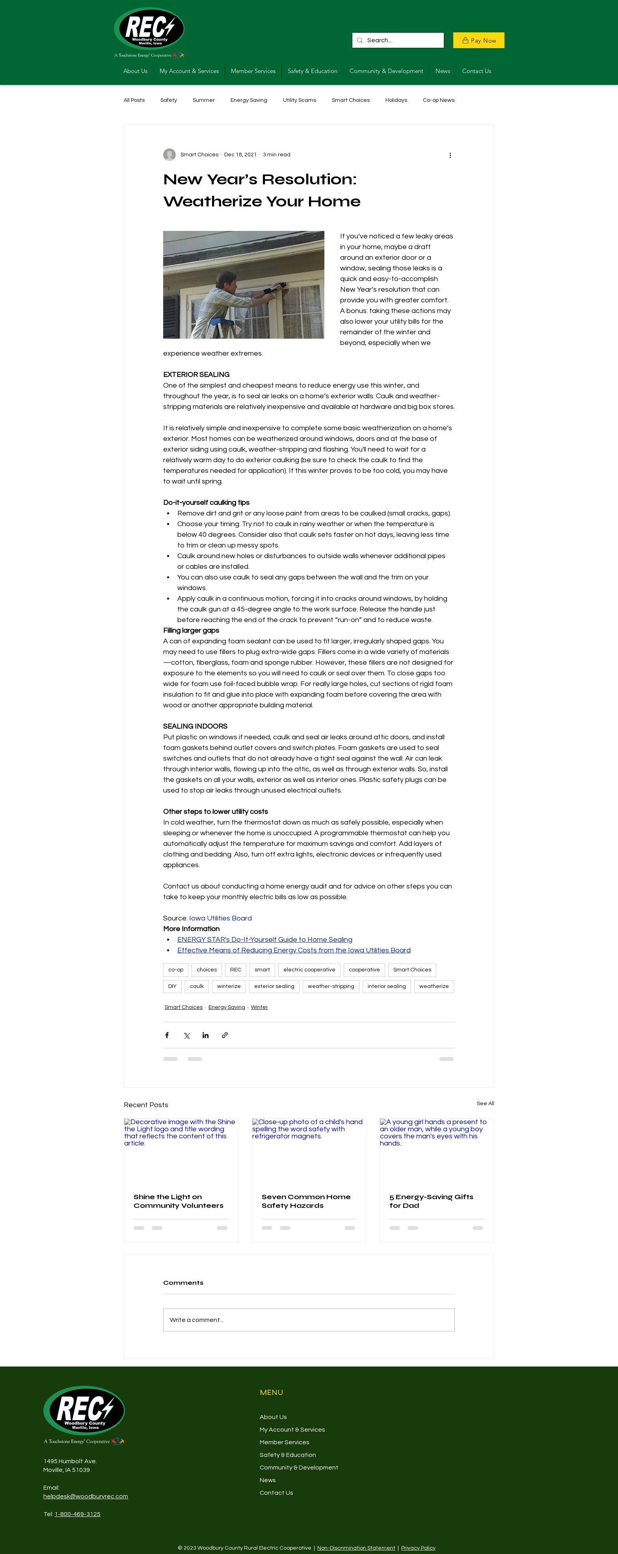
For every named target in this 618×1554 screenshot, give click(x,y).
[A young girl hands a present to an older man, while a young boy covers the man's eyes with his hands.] (437, 1151)
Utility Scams (299, 100)
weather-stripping (331, 986)
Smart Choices (351, 100)
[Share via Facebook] (167, 1035)
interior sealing (387, 986)
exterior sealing (274, 986)
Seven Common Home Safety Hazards (306, 1201)
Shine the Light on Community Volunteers (178, 1201)
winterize (229, 986)
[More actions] (450, 154)
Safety (168, 100)
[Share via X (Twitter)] (186, 1035)
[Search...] (397, 40)
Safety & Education (288, 1455)
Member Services (284, 1442)
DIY (172, 986)
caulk (197, 986)
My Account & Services (292, 1430)
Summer (204, 100)
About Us (273, 1417)
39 (86, 1470)
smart (262, 970)
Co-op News (438, 100)
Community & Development (299, 1467)
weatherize (434, 986)
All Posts (134, 100)
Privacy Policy (418, 1548)
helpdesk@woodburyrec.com (85, 1496)
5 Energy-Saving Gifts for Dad (431, 1201)
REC (235, 970)
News (268, 1480)
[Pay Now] (478, 40)
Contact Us (276, 1493)
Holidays (396, 100)
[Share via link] (225, 1035)
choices (207, 970)
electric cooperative (309, 970)
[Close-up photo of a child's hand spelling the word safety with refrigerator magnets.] (309, 1151)
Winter (259, 1007)
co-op (175, 970)
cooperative (364, 970)
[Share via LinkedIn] (205, 1035)
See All (485, 1103)
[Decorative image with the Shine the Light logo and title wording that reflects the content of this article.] (181, 1151)
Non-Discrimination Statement (356, 1548)
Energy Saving (249, 100)
